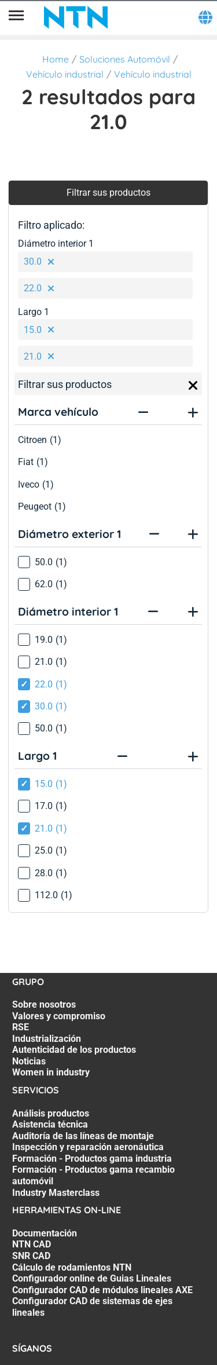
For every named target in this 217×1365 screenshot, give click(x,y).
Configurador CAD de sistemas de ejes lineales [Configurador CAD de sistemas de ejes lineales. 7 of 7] (92, 1307)
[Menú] (16, 17)
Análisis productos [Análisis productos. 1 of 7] (50, 1113)
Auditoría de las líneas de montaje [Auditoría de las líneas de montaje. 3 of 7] (83, 1135)
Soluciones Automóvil (124, 59)
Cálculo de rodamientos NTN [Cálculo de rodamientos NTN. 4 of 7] (71, 1267)
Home (55, 59)
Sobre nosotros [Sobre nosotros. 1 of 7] (44, 1004)
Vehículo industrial (65, 74)
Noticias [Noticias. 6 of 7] (29, 1061)
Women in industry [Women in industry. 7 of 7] (51, 1072)
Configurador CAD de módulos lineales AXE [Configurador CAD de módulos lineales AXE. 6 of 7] (102, 1290)
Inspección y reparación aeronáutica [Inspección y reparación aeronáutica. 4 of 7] (88, 1146)
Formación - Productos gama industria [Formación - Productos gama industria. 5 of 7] (92, 1158)
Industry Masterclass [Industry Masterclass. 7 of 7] (56, 1192)
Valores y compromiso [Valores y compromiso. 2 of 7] (58, 1016)
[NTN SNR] (75, 17)
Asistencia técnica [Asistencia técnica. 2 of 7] (50, 1124)
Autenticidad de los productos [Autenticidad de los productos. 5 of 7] (74, 1049)
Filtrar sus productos (108, 192)
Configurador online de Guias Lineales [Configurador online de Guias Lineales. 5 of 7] (91, 1278)
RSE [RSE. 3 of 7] (20, 1027)
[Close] (193, 385)
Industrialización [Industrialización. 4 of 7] (46, 1038)
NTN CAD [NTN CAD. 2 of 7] (31, 1244)
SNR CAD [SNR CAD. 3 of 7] (31, 1255)
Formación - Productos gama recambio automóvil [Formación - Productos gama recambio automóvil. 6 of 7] (93, 1175)
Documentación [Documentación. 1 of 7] (44, 1233)
